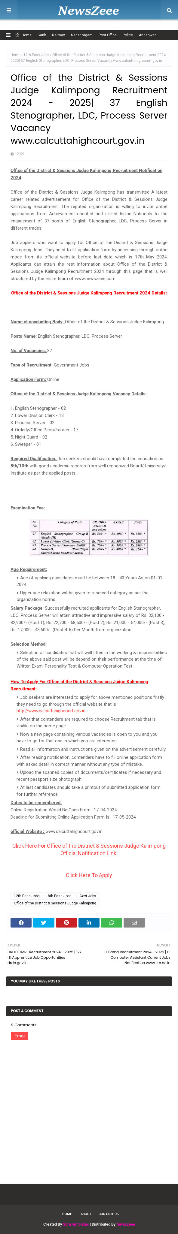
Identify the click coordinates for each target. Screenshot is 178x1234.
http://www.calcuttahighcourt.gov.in (51, 711)
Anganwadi (148, 35)
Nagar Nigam (82, 35)
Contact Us (109, 1214)
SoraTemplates (76, 1224)
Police (128, 35)
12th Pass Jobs (36, 55)
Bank (42, 35)
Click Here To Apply (89, 875)
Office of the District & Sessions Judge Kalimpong (55, 903)
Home (23, 35)
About (86, 1214)
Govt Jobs (88, 896)
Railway (58, 35)
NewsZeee (125, 1224)
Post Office (108, 35)
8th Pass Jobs (60, 896)
